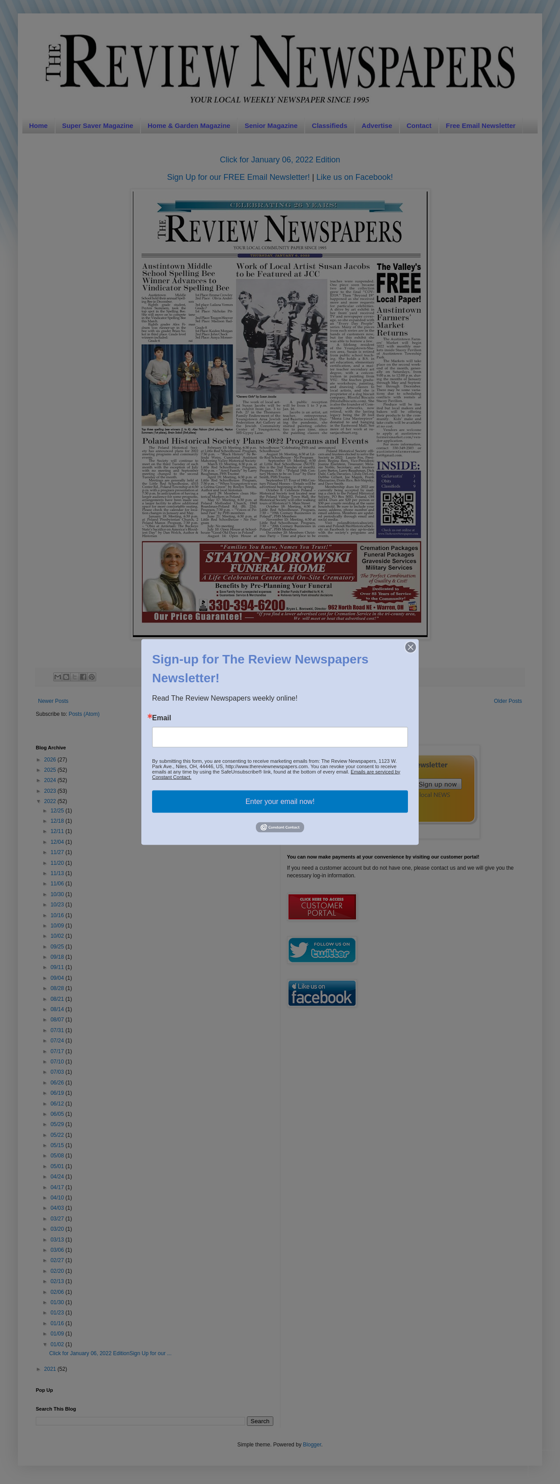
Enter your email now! (280, 801)
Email (161, 717)
